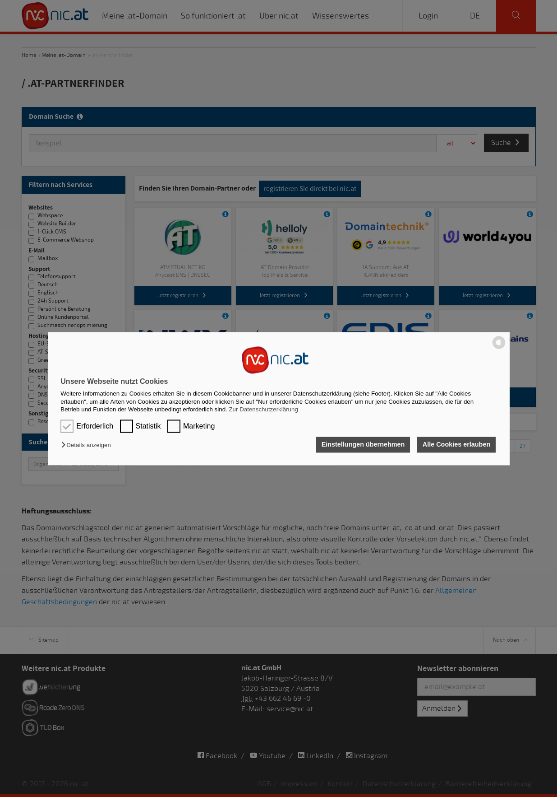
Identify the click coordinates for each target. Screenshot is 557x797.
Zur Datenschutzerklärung (263, 409)
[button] (88, 445)
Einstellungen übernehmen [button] (363, 444)
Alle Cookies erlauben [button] (456, 444)
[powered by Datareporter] (499, 347)
